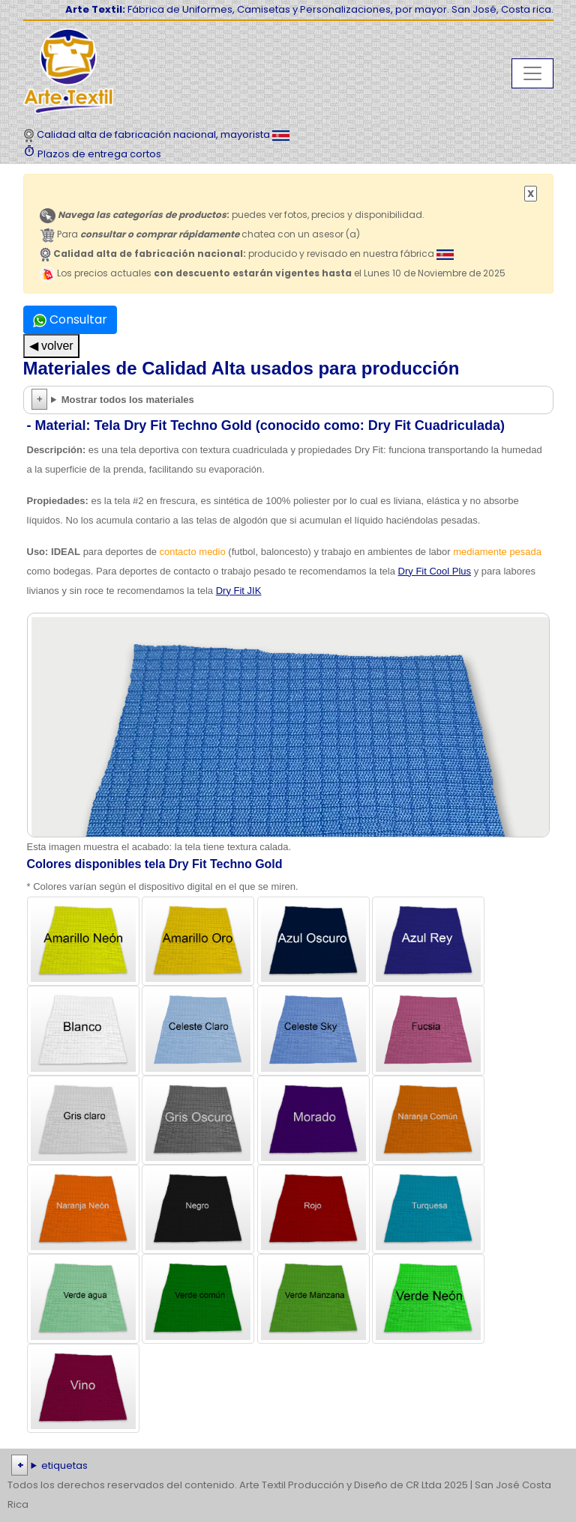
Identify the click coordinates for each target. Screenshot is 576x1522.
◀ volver (51, 345)
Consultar (70, 319)
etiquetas (64, 1465)
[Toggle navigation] (533, 73)
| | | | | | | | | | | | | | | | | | (288, 1466)
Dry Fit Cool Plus (435, 571)
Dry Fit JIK (239, 590)
